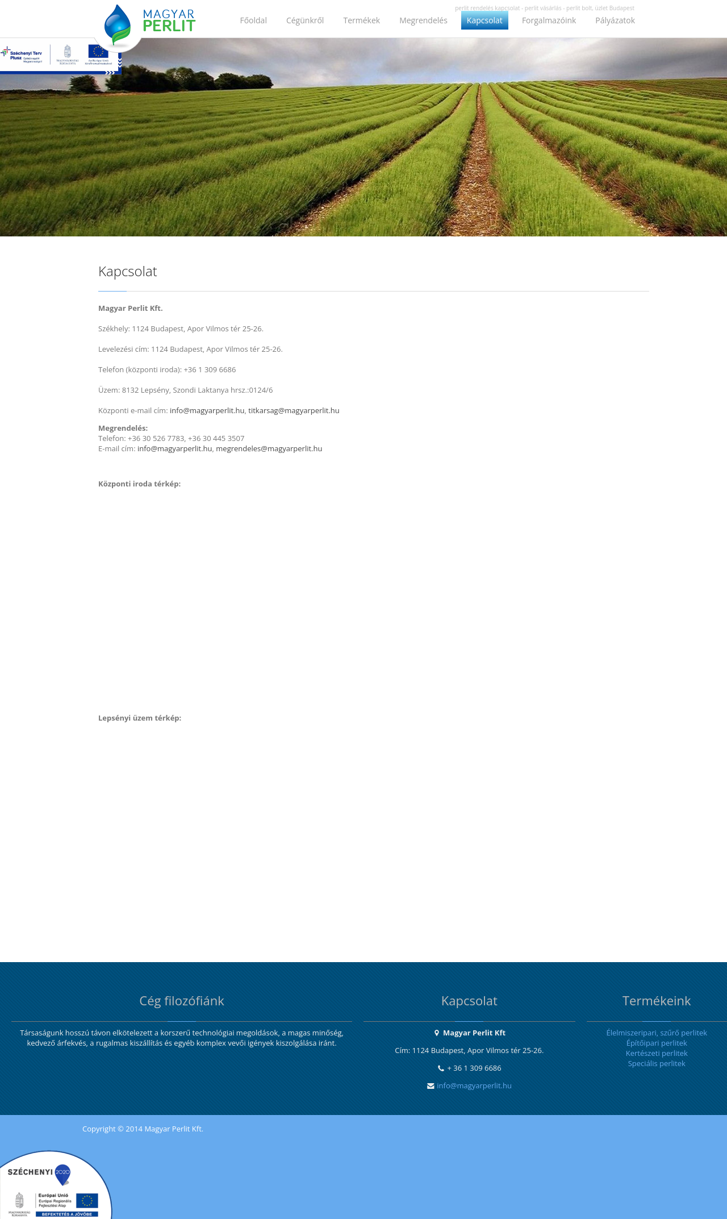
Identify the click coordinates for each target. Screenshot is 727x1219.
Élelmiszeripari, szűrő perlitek (656, 1032)
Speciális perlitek (657, 1063)
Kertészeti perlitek (657, 1053)
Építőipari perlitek (656, 1043)
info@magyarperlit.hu (474, 1085)
